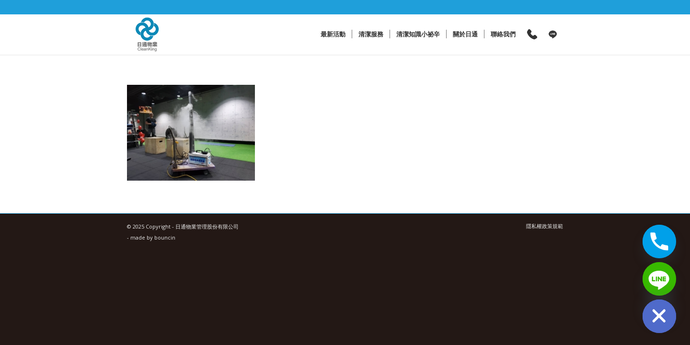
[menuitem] (333, 34)
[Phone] (659, 241)
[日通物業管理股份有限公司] (147, 34)
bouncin (164, 237)
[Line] (659, 279)
